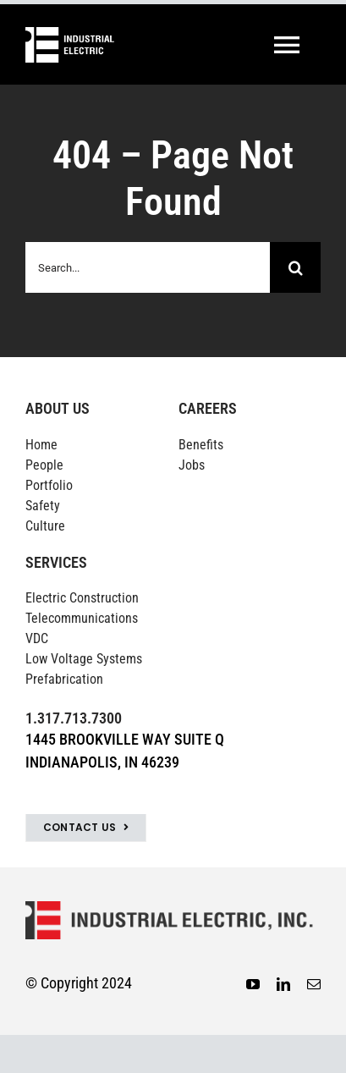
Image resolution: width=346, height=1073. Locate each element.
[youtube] (253, 984)
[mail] (314, 984)
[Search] (295, 267)
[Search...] (147, 267)
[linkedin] (283, 984)
